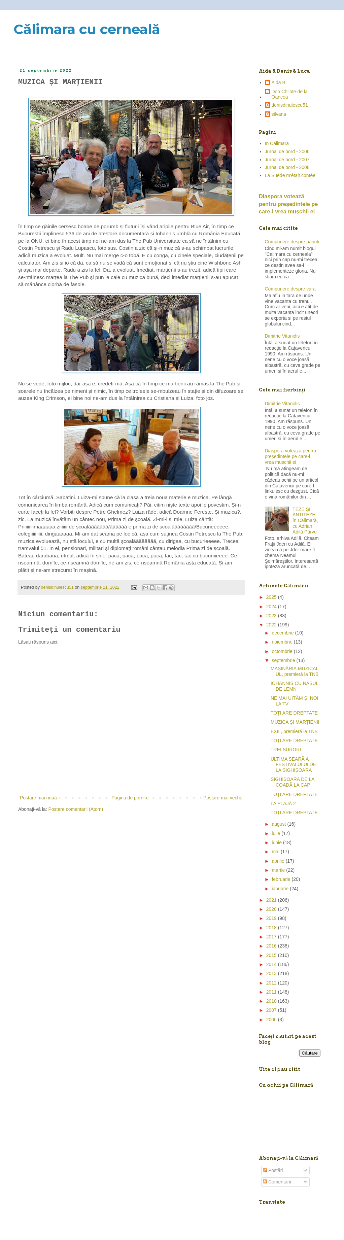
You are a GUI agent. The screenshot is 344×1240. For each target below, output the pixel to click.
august (279, 824)
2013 (272, 973)
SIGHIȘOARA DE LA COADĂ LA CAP (292, 782)
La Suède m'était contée (290, 175)
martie (279, 870)
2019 (272, 918)
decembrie (283, 632)
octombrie (283, 651)
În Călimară (277, 143)
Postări (273, 1170)
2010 (272, 1001)
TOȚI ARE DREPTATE (294, 713)
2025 (272, 597)
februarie (281, 879)
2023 (272, 615)
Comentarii (277, 1181)
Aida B (278, 82)
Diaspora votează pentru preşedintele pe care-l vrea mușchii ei (288, 204)
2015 (272, 955)
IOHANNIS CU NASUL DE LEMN (294, 686)
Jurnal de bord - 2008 (287, 167)
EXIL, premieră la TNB (294, 731)
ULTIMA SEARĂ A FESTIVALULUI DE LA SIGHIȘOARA (293, 764)
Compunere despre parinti (292, 241)
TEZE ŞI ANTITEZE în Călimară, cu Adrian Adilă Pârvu (305, 521)
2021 (272, 900)
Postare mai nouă (38, 797)
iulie (276, 833)
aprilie (278, 861)
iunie (277, 842)
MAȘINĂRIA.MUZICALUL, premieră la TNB (294, 671)
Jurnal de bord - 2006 (287, 151)
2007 (272, 1010)
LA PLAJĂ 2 (283, 803)
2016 (272, 946)
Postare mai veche (222, 797)
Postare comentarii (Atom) (75, 809)
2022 (272, 624)
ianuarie (281, 888)
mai (276, 851)
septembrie (284, 660)
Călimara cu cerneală (86, 29)
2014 (272, 964)
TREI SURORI (286, 749)
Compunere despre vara (290, 288)
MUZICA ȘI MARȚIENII (295, 722)
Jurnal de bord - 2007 (287, 159)
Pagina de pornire (130, 797)
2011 (272, 992)
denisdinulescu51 (290, 105)
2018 (272, 927)
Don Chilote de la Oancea (290, 94)
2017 (272, 936)
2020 (272, 909)
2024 (272, 606)
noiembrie (283, 642)
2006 (272, 1019)
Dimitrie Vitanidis (282, 336)
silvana (279, 114)
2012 (272, 983)
